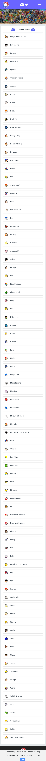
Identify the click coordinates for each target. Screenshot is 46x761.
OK (23, 759)
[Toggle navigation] (39, 4)
